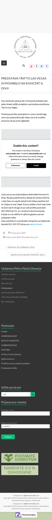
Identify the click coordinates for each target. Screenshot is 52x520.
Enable (36, 165)
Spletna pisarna (7, 359)
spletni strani (35, 224)
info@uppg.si (6, 288)
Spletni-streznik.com (31, 495)
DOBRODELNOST (9, 336)
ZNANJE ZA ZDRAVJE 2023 (20, 247)
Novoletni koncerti (30, 237)
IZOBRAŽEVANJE (9, 345)
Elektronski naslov (9, 423)
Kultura (8, 237)
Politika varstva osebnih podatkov (15, 363)
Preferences (15, 165)
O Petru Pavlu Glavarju (11, 354)
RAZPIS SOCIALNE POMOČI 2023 (29, 254)
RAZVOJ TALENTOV (10, 340)
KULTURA (5, 350)
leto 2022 (17, 237)
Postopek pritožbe (9, 368)
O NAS (4, 331)
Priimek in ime (7, 410)
